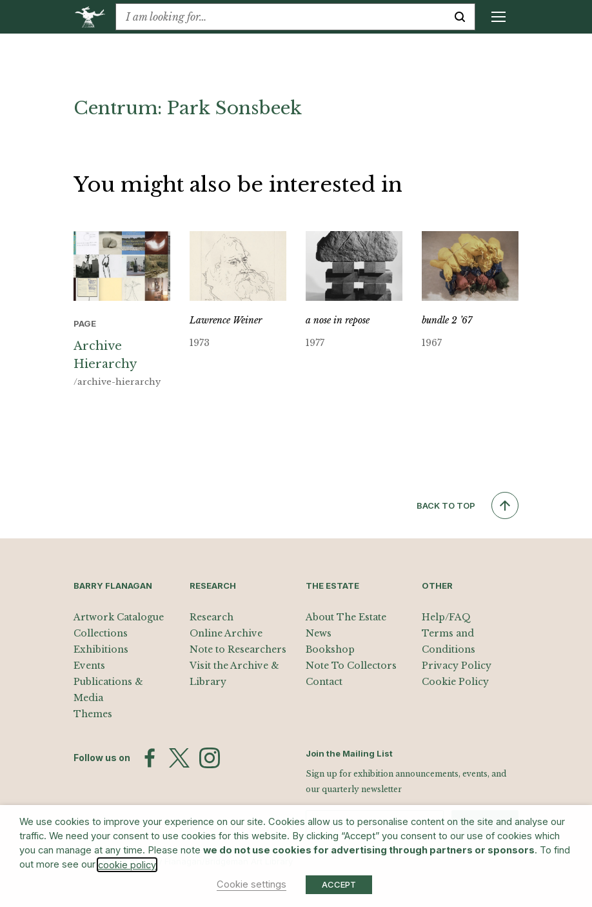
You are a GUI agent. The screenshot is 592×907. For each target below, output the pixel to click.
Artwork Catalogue (119, 617)
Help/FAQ (446, 617)
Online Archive (226, 633)
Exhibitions (101, 649)
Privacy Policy (456, 665)
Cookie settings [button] (251, 884)
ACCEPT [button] (339, 884)
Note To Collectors (351, 665)
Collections (101, 633)
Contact (324, 682)
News (318, 633)
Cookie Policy (455, 682)
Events (89, 665)
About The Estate (346, 617)
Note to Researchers (238, 649)
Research (211, 617)
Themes (93, 714)
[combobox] (280, 17)
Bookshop (330, 649)
